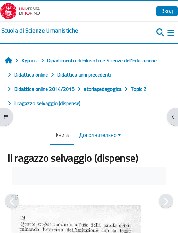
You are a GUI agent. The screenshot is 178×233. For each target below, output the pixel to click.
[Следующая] (166, 201)
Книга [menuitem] (62, 135)
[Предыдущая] (12, 201)
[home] (39, 30)
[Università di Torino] (20, 10)
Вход (167, 11)
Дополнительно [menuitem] (98, 135)
